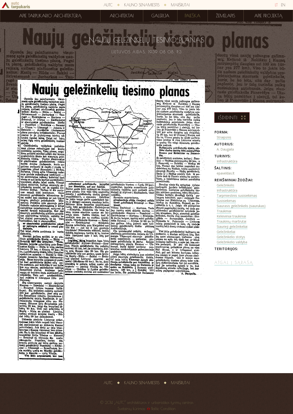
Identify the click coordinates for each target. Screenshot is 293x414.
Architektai (122, 15)
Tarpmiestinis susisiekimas (237, 195)
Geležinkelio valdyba (232, 242)
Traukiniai (224, 211)
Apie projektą (268, 15)
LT (276, 5)
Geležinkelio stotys (231, 237)
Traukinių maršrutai (231, 221)
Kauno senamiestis (141, 5)
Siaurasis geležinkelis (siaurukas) (241, 206)
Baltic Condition (163, 408)
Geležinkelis (225, 185)
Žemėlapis (225, 15)
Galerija (160, 15)
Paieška (192, 15)
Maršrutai (180, 5)
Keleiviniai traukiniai (231, 216)
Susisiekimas (226, 200)
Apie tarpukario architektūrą (50, 15)
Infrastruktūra (227, 161)
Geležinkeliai (226, 231)
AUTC (108, 5)
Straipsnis (224, 137)
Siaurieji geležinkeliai (232, 226)
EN (283, 5)
